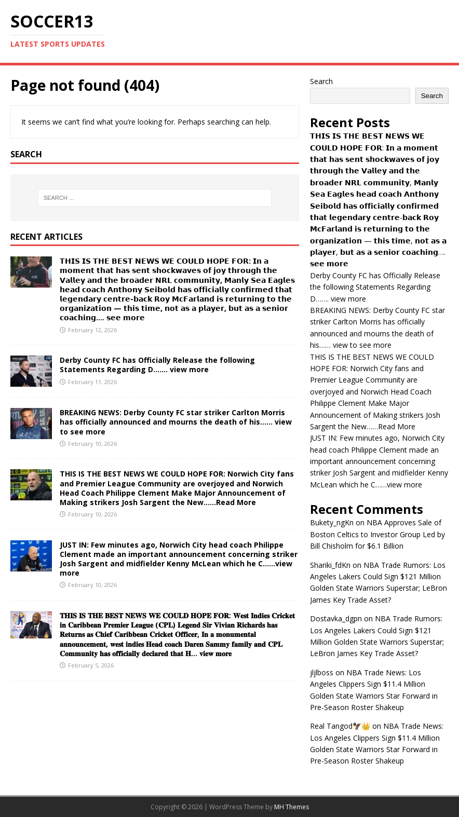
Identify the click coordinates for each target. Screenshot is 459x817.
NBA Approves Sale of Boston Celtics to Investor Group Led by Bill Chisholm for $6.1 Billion (377, 534)
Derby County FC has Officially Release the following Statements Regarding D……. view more (157, 364)
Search (321, 81)
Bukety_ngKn (332, 522)
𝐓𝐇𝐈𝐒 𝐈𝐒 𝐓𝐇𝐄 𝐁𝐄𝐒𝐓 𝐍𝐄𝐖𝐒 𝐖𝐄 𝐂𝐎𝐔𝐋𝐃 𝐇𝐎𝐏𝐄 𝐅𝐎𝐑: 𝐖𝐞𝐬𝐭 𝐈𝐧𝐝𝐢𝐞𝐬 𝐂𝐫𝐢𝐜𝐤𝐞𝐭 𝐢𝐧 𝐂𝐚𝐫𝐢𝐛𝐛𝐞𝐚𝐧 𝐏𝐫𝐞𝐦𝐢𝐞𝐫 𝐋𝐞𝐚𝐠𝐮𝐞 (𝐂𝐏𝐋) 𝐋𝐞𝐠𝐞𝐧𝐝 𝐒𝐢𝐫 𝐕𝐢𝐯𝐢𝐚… (177, 634)
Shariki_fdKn (330, 565)
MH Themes (291, 806)
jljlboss (321, 672)
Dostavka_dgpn (336, 618)
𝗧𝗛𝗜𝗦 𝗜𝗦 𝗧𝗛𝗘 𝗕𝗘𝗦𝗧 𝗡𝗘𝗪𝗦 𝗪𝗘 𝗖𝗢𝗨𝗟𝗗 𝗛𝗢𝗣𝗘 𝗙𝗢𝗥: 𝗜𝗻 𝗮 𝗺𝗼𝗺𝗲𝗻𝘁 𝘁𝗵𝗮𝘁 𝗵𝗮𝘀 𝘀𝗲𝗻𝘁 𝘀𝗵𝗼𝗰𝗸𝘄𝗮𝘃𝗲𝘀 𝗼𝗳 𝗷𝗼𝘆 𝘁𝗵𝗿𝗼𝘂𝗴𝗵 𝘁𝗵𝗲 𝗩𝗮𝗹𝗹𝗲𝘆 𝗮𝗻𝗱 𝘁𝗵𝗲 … (177, 289)
